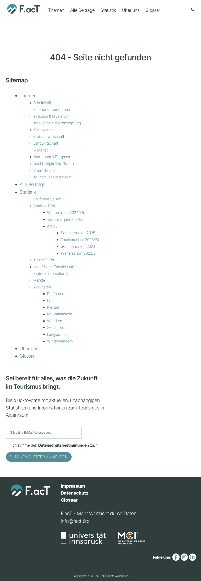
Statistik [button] (108, 10)
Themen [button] (56, 10)
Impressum (73, 486)
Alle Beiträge (82, 10)
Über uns (131, 10)
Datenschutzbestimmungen (63, 445)
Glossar (152, 10)
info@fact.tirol (75, 521)
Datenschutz (75, 493)
